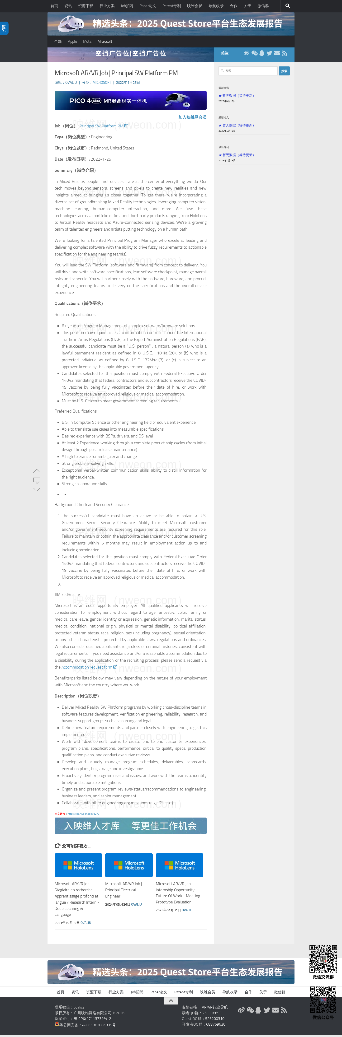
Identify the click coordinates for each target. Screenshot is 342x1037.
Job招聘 (127, 6)
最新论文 (223, 119)
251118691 (212, 1015)
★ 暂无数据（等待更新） (237, 98)
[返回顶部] (171, 1002)
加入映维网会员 (192, 119)
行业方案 (107, 6)
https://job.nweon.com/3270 (83, 816)
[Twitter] (269, 55)
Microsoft (105, 41)
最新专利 (223, 149)
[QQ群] (262, 55)
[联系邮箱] (277, 55)
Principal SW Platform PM (105, 128)
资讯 (68, 6)
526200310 (214, 1020)
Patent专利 (171, 6)
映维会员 (194, 6)
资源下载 (85, 6)
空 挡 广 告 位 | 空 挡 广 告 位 (130, 55)
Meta (87, 41)
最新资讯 (223, 90)
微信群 (263, 6)
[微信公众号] (254, 55)
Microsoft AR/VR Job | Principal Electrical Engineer (123, 892)
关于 (247, 6)
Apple (72, 41)
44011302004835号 (99, 1027)
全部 (58, 41)
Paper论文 (148, 6)
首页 (54, 6)
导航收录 (216, 6)
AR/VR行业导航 (215, 1009)
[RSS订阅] (284, 55)
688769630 (215, 1026)
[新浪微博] (246, 55)
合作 (234, 6)
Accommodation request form (90, 669)
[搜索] (287, 6)
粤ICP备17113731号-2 (92, 1020)
